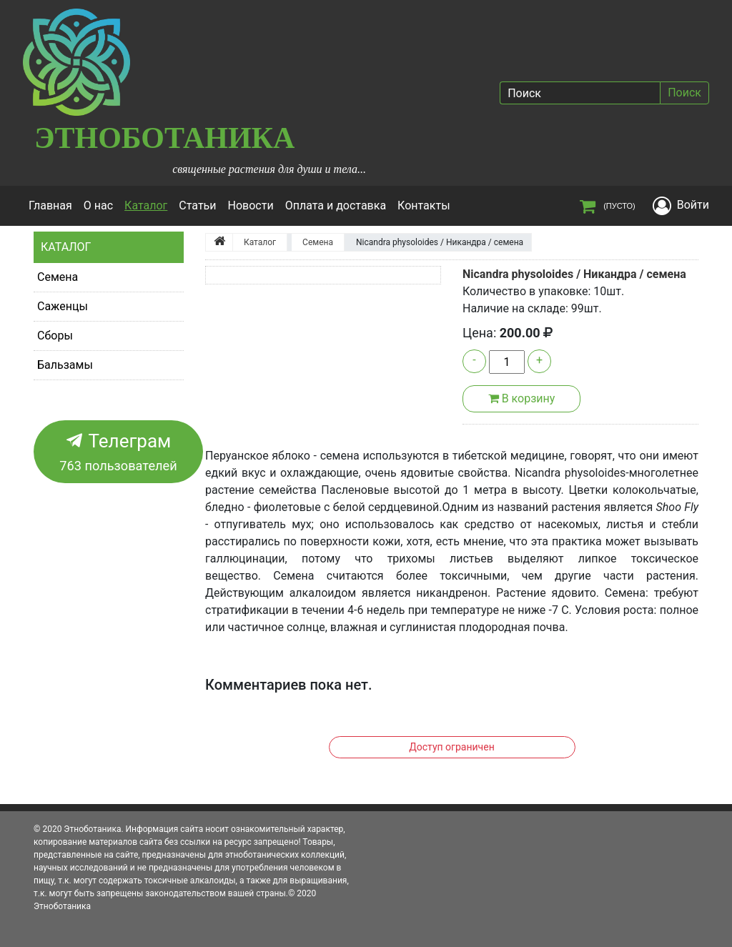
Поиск (684, 92)
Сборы (55, 335)
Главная (50, 205)
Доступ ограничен (451, 747)
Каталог (148, 204)
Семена (57, 277)
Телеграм (118, 453)
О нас (98, 205)
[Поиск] (580, 92)
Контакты (423, 205)
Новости (251, 205)
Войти (693, 205)
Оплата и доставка (335, 205)
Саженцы (62, 306)
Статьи (197, 205)
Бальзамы (65, 365)
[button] (223, 275)
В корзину (521, 398)
